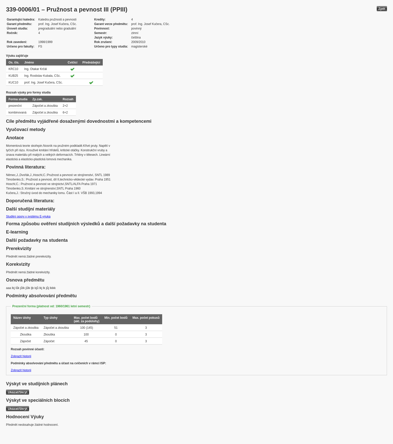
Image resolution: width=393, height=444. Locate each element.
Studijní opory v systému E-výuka (28, 216)
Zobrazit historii (21, 356)
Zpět (381, 8)
